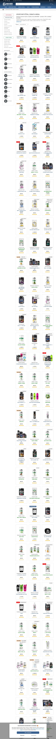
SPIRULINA (48, 479)
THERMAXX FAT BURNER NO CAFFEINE (34, 710)
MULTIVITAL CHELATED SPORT (34, 326)
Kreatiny (5, 24)
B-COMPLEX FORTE (47, 57)
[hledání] (38, 4)
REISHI (21, 555)
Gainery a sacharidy (8, 25)
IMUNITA (34, 632)
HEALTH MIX (21, 536)
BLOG (28, 7)
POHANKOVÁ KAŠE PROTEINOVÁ (21, 249)
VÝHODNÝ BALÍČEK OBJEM (47, 172)
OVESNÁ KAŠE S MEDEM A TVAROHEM (47, 326)
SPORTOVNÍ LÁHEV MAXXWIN (34, 402)
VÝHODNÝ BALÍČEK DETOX (34, 555)
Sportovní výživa (8, 17)
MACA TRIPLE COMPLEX (21, 517)
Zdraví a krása (9, 37)
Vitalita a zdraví (7, 42)
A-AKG (21, 613)
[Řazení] (23, 24)
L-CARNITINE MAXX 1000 (21, 191)
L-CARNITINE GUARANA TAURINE (47, 153)
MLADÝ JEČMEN (34, 440)
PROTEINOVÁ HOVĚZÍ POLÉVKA (48, 192)
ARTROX (21, 229)
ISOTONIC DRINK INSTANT (34, 229)
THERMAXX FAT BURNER (34, 114)
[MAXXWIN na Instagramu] (5, 0)
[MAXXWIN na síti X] (7, 0)
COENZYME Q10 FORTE (21, 268)
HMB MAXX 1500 (48, 95)
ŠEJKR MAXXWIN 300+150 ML (21, 594)
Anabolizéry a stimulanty (6, 28)
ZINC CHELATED (48, 287)
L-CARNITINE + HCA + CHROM (21, 77)
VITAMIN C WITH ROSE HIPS (48, 114)
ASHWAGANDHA (48, 210)
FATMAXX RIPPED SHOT (47, 421)
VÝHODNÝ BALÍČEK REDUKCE (21, 364)
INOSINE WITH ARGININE (34, 248)
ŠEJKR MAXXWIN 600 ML (34, 57)
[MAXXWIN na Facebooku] (3, 0)
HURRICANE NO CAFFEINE (21, 498)
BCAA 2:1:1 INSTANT (21, 325)
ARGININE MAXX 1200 (21, 57)
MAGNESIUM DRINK (34, 594)
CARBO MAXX (47, 517)
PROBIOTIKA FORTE (21, 709)
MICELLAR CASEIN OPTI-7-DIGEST (48, 345)
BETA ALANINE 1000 (34, 459)
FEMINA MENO (34, 479)
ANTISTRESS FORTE (47, 440)
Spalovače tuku (7, 31)
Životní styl (6, 45)
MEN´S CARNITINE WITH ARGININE (21, 211)
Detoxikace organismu (8, 47)
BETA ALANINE (34, 517)
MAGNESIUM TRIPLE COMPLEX (47, 38)
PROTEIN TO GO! (21, 133)
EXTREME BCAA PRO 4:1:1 (47, 459)
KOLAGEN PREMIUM (21, 344)
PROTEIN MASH (34, 133)
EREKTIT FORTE (48, 594)
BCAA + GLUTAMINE (47, 268)
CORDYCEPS (21, 421)
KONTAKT (49, 7)
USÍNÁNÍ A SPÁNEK (21, 383)
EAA (34, 344)
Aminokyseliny (7, 22)
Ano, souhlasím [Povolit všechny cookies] (28, 732)
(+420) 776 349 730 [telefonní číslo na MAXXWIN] (17, 0)
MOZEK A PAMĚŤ (35, 383)
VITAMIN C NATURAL (34, 575)
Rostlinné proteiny (7, 44)
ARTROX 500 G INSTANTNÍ (34, 210)
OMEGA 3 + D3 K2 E (34, 172)
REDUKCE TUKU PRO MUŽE (47, 670)
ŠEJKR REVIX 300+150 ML (47, 651)
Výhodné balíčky (7, 19)
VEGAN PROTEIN (35, 536)
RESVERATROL (21, 479)
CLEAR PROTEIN (48, 555)
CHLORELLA (48, 498)
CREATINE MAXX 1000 (21, 95)
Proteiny (5, 21)
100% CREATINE (34, 306)
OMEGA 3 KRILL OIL (21, 651)
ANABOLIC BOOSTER (47, 248)
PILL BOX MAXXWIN (47, 536)
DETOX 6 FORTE (34, 287)
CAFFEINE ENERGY (47, 133)
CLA (21, 690)
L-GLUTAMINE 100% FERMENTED (21, 460)
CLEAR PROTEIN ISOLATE (47, 613)
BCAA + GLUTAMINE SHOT (34, 421)
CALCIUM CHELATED (47, 229)
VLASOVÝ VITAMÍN (21, 632)
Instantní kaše (7, 41)
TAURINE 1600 (34, 95)
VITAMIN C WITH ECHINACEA (34, 191)
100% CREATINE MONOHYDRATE (21, 288)
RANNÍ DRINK (47, 402)
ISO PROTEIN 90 (21, 306)
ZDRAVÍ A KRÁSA (21, 7)
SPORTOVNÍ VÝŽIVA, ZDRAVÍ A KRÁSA (13, 9)
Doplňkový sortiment (8, 34)
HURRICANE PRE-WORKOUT (21, 152)
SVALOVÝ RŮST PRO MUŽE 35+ (21, 441)
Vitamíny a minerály (8, 32)
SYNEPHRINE (21, 172)
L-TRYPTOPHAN (48, 632)
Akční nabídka (8, 14)
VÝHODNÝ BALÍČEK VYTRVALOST (47, 364)
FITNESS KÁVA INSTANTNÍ (47, 575)
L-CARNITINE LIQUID (34, 613)
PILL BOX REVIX (34, 690)
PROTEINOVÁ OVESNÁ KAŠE (35, 498)
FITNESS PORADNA (35, 7)
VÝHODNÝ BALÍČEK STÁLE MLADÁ (47, 691)
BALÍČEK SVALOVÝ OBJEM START (47, 710)
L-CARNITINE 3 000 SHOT (34, 364)
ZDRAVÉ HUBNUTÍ (21, 670)
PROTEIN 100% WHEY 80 (34, 37)
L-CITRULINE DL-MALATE (21, 575)
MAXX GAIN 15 (47, 76)
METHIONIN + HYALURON (21, 114)
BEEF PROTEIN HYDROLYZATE (34, 152)
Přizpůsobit (22, 735)
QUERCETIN (34, 651)
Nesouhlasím (33, 735)
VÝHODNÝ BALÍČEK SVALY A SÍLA (35, 269)
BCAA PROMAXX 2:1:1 (21, 402)
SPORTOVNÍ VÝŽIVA (13, 7)
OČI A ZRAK (48, 383)
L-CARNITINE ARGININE (47, 306)
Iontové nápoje (7, 29)
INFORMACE (43, 7)
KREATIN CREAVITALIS (35, 670)
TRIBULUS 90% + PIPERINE (21, 37)
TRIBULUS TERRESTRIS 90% (34, 76)
